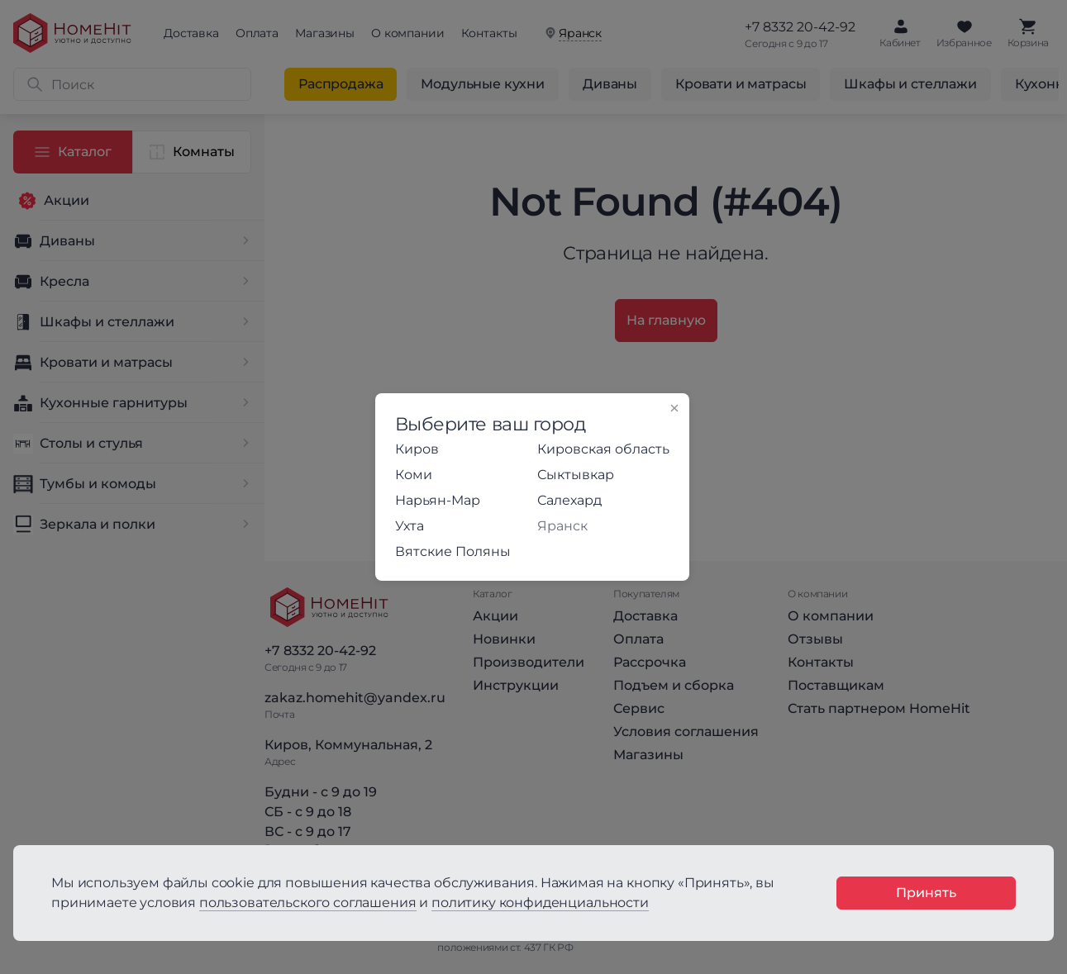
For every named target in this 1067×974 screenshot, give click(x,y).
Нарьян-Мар (437, 500)
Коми (413, 474)
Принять (926, 892)
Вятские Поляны (453, 551)
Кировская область (603, 449)
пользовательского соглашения (308, 902)
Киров (417, 449)
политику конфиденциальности (540, 902)
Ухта (409, 526)
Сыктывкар (575, 474)
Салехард (569, 500)
